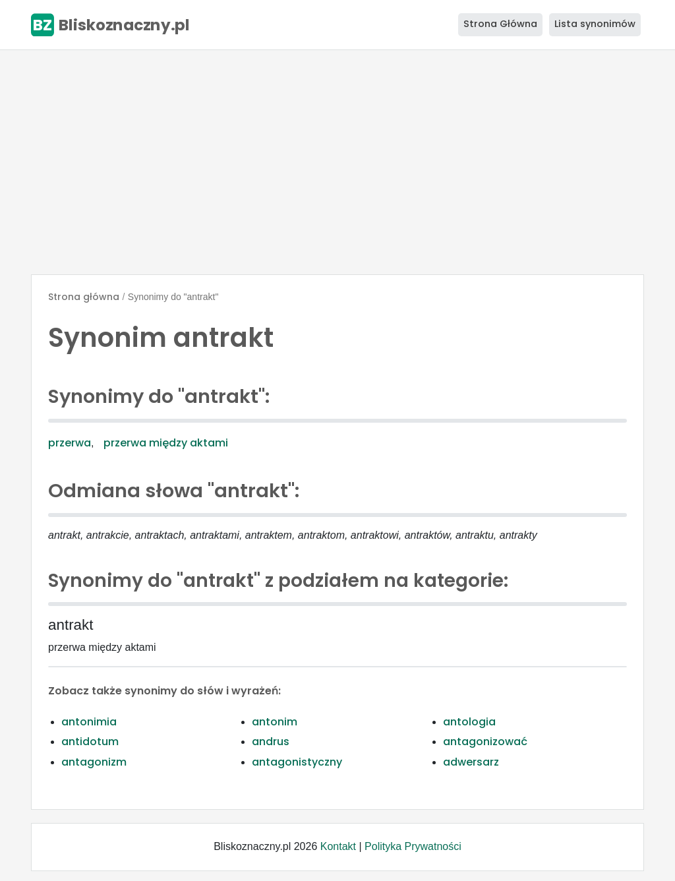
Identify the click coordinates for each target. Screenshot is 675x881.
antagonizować (485, 741)
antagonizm (94, 762)
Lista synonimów (594, 23)
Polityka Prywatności (413, 846)
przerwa (69, 442)
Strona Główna (500, 23)
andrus (270, 741)
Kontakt (338, 846)
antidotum (90, 741)
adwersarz (471, 762)
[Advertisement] (337, 162)
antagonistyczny (297, 762)
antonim (274, 721)
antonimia (89, 721)
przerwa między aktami (165, 442)
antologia (469, 721)
